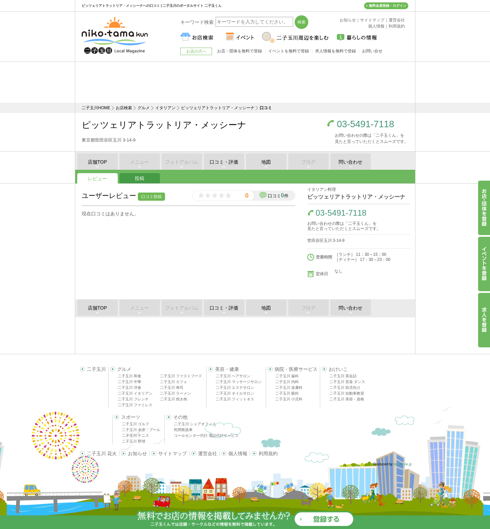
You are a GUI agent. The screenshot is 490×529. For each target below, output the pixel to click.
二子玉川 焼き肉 (173, 399)
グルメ (143, 107)
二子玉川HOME (96, 107)
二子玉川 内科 (287, 382)
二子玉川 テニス (135, 435)
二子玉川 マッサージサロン (239, 382)
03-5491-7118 (365, 124)
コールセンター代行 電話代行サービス (206, 435)
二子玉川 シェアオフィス (195, 424)
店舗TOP (97, 162)
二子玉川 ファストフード (181, 376)
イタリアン (165, 107)
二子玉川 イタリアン (135, 393)
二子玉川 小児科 (289, 399)
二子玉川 (96, 369)
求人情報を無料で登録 (335, 51)
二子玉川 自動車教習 (346, 393)
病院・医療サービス (296, 369)
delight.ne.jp (402, 464)
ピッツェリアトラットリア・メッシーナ (218, 107)
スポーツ (130, 417)
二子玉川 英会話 (343, 376)
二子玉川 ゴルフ (135, 424)
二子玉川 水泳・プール (141, 430)
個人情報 (237, 453)
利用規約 (268, 453)
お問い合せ (372, 51)
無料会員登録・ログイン (387, 5)
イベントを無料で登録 (288, 51)
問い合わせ (350, 162)
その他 (180, 417)
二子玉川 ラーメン (175, 393)
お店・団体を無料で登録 (239, 51)
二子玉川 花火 (102, 453)
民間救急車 (183, 430)
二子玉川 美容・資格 (346, 399)
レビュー (97, 178)
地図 (266, 162)
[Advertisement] (245, 82)
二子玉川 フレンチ (133, 399)
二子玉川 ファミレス (135, 405)
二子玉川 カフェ (173, 382)
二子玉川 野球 (133, 441)
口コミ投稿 (151, 196)
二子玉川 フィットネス (235, 399)
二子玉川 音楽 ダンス (347, 382)
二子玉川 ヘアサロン (233, 376)
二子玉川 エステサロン (235, 387)
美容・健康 (227, 369)
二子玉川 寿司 (171, 387)
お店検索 (124, 107)
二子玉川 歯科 (287, 376)
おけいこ (338, 369)
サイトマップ (172, 453)
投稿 (139, 178)
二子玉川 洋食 (129, 387)
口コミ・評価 (224, 162)
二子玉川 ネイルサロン (235, 393)
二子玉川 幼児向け (344, 387)
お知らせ (137, 453)
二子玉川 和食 (129, 376)
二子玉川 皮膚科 (289, 387)
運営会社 (207, 453)
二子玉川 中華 (129, 382)
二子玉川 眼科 (287, 393)
